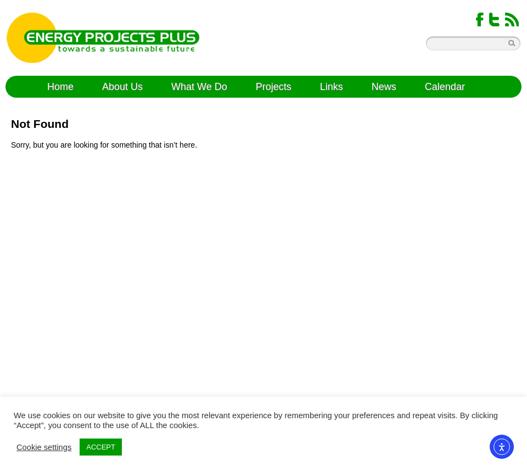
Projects (273, 86)
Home (60, 86)
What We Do (199, 86)
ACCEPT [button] (100, 447)
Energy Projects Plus (102, 37)
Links (331, 86)
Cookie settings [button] (43, 447)
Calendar (445, 86)
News (384, 86)
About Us (122, 86)
